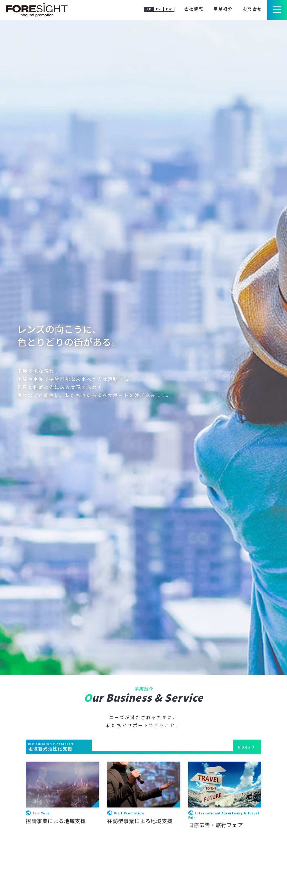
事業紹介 (223, 9)
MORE (244, 825)
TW (169, 9)
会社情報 (194, 9)
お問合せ (252, 9)
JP (149, 9)
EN (159, 9)
